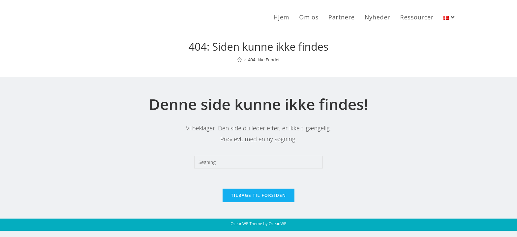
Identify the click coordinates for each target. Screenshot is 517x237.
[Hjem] (239, 60)
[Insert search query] (258, 162)
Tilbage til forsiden (258, 195)
